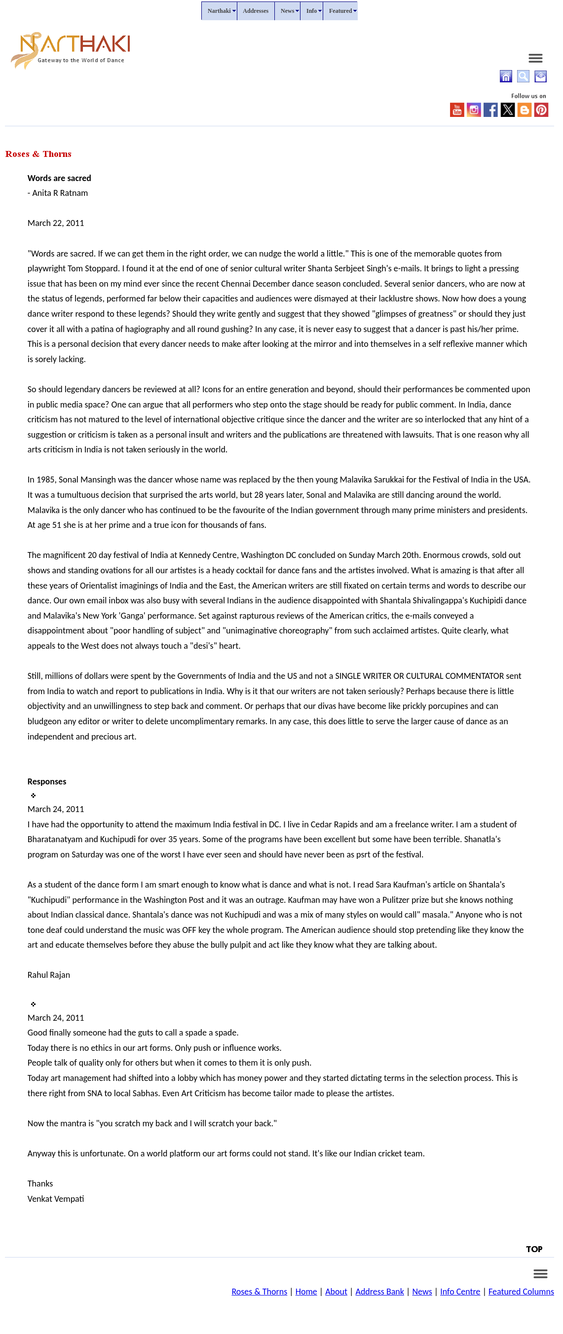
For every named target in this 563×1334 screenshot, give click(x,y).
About (336, 1291)
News (422, 1291)
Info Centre (460, 1291)
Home (306, 1291)
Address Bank (379, 1291)
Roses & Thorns (259, 1291)
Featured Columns (521, 1291)
